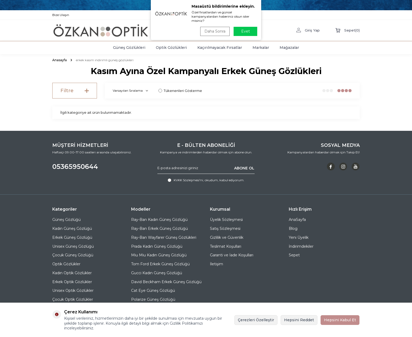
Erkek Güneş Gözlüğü (72, 237)
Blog (293, 228)
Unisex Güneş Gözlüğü (73, 246)
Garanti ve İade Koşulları (231, 255)
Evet (245, 31)
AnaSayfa (297, 219)
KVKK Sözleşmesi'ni (188, 180)
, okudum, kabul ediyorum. (206, 180)
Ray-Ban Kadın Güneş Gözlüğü (159, 219)
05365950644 (75, 166)
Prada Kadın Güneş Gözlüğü (156, 246)
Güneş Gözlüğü (66, 219)
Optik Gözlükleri (171, 47)
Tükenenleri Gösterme (180, 91)
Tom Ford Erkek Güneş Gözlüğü (160, 264)
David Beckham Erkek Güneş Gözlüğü (166, 281)
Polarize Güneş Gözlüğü (153, 299)
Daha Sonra (214, 31)
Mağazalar (289, 47)
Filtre (74, 90)
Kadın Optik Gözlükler (72, 273)
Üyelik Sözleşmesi (226, 219)
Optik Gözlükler (66, 264)
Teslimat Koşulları (225, 246)
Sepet (294, 255)
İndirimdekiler (301, 246)
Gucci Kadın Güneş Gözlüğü (156, 273)
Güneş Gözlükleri (129, 47)
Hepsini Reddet (299, 320)
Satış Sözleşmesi (225, 228)
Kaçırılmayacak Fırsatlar (219, 47)
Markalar (261, 47)
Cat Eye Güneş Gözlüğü (153, 290)
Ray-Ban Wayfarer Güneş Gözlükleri (163, 237)
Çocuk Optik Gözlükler (72, 299)
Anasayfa (59, 60)
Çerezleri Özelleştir (256, 320)
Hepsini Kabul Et (340, 320)
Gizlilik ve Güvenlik (226, 237)
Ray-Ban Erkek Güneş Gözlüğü (159, 228)
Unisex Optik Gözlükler (73, 290)
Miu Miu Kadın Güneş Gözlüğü (159, 255)
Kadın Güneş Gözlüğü (72, 228)
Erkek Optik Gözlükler (72, 281)
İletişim (216, 264)
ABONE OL (244, 168)
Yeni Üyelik (298, 237)
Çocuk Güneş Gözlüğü (72, 255)
